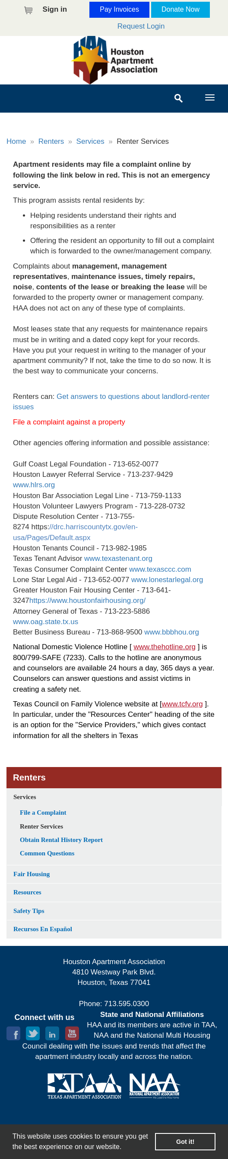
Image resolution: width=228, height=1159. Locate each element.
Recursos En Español (42, 929)
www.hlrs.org (34, 485)
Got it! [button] (185, 1141)
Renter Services (41, 826)
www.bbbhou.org (171, 632)
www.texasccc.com (160, 569)
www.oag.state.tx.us (45, 622)
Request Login (141, 26)
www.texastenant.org (118, 558)
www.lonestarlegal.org (167, 580)
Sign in (55, 9)
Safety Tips (28, 910)
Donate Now (181, 9)
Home (16, 141)
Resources (27, 892)
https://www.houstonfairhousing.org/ (87, 600)
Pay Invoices (119, 9)
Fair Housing (31, 874)
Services (90, 141)
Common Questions (47, 853)
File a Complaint (43, 812)
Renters (51, 141)
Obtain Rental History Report (61, 839)
